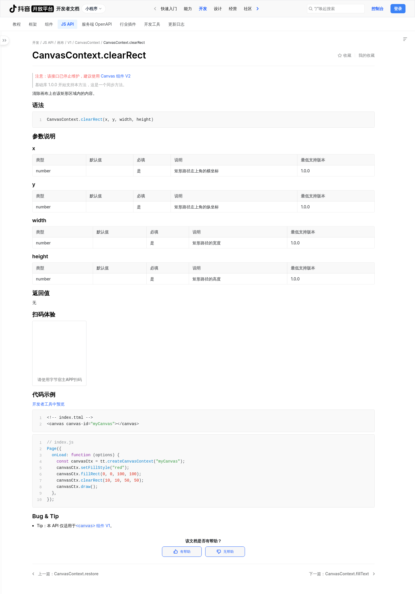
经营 (233, 8)
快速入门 (169, 8)
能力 (188, 8)
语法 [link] (353, 63)
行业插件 (128, 24)
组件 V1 (161, 525)
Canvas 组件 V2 (183, 75)
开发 (203, 8)
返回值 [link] (355, 80)
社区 (248, 8)
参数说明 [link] (357, 71)
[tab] (169, 9)
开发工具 (152, 24)
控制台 (377, 8)
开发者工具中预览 (116, 403)
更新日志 (176, 24)
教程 (17, 24)
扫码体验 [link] (357, 88)
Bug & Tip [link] (358, 104)
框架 (33, 24)
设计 (218, 8)
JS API (67, 24)
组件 (49, 24)
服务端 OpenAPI (97, 24)
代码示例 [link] (357, 96)
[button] (5, 64)
